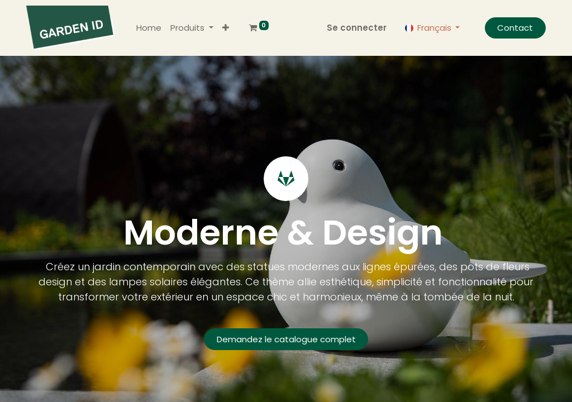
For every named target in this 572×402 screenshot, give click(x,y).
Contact (515, 28)
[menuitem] (149, 28)
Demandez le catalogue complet (286, 339)
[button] (225, 28)
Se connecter (357, 28)
